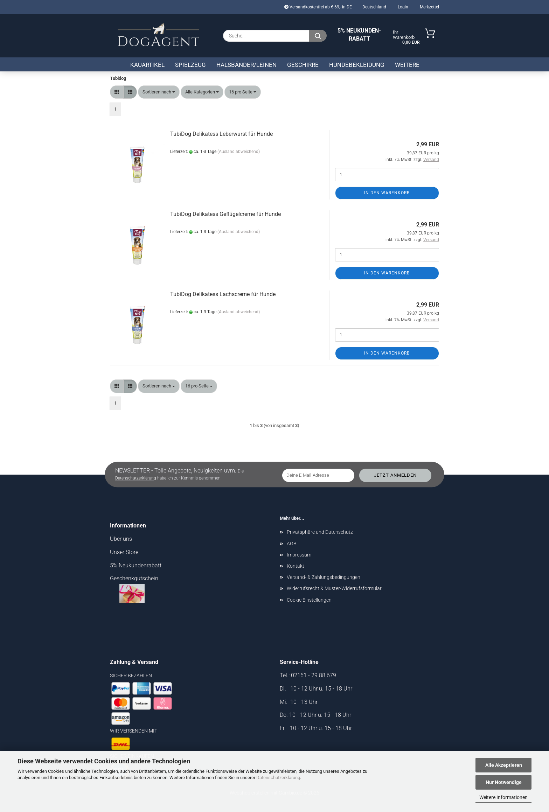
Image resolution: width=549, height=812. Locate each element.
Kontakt (295, 566)
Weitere (407, 64)
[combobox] (159, 92)
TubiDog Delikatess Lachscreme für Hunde (223, 294)
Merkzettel (429, 7)
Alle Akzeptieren (503, 765)
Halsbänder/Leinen (246, 64)
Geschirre (303, 64)
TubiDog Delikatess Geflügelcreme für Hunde (225, 214)
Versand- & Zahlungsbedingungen (323, 577)
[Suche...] (318, 36)
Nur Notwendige (504, 782)
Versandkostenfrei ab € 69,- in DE (318, 7)
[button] (117, 92)
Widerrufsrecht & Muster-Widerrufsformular (334, 588)
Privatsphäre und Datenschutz (320, 532)
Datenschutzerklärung (278, 777)
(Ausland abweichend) (238, 151)
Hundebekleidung (356, 64)
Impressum (299, 555)
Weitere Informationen (503, 797)
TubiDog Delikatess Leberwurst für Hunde (221, 134)
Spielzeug (190, 64)
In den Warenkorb (387, 192)
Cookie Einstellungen (309, 600)
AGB (292, 543)
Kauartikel (147, 64)
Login (402, 7)
